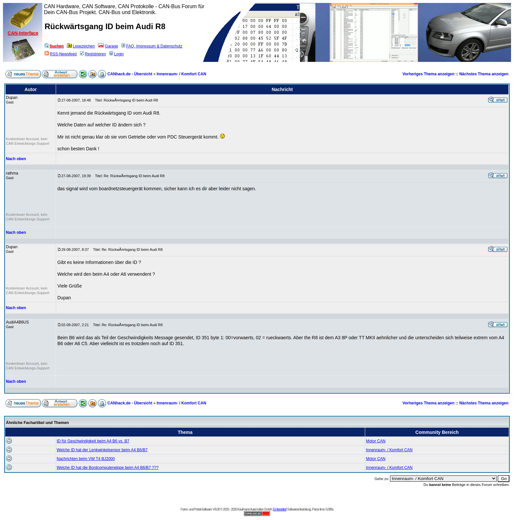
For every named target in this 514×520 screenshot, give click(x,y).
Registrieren (93, 54)
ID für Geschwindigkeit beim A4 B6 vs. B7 (93, 441)
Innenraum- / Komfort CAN (181, 74)
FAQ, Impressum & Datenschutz (151, 46)
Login (116, 54)
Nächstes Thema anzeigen (483, 74)
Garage (108, 46)
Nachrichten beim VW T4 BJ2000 (86, 458)
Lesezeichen (81, 46)
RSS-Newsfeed (61, 54)
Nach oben (16, 159)
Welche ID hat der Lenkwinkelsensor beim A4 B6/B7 (102, 450)
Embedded (279, 509)
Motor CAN (375, 441)
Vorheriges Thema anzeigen (429, 74)
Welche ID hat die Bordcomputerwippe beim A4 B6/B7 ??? (108, 467)
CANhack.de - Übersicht (130, 74)
